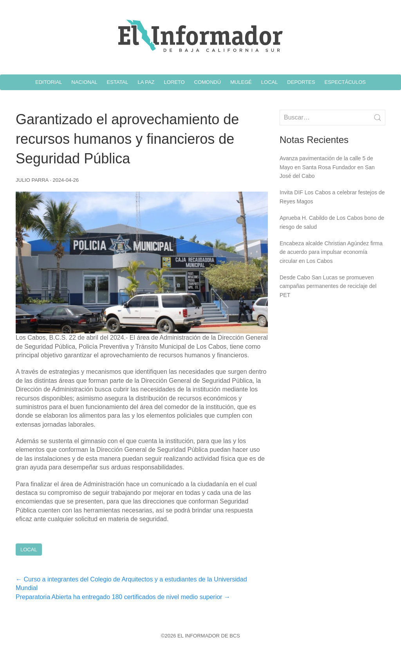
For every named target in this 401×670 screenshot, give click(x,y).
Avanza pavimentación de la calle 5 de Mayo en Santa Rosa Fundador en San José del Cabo (327, 167)
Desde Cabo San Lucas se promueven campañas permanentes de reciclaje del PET (328, 286)
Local (28, 549)
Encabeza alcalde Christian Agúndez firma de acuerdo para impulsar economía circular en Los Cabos (331, 252)
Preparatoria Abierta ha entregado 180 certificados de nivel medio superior (123, 597)
